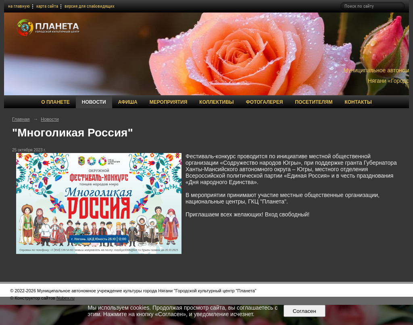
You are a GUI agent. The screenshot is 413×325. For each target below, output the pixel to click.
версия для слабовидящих (90, 6)
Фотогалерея (264, 102)
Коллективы (216, 102)
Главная (21, 119)
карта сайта (47, 6)
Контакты (357, 102)
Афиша (128, 102)
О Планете (55, 102)
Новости (94, 102)
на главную (19, 6)
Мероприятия (169, 102)
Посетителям (313, 102)
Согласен (304, 311)
